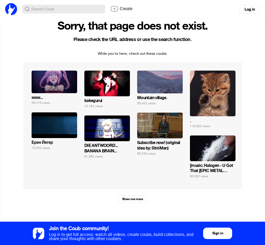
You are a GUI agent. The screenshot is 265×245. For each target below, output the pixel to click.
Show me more (132, 199)
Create (121, 9)
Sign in (217, 233)
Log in (250, 9)
